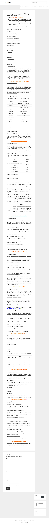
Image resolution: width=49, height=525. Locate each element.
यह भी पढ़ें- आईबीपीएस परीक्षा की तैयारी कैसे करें (19, 286)
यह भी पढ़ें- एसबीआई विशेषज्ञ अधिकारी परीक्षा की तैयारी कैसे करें (19, 141)
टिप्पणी (7, 458)
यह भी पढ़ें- (19, 251)
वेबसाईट (7, 480)
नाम (6, 471)
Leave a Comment (20, 17)
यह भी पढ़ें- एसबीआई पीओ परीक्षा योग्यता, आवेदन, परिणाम (19, 216)
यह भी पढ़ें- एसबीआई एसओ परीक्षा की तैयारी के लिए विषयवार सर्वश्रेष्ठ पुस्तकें (19, 81)
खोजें (36, 495)
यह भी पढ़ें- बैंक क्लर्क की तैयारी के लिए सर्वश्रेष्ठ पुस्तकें (19, 441)
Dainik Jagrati (8, 2)
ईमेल (6, 475)
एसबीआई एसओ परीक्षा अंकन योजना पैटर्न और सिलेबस (14, 308)
